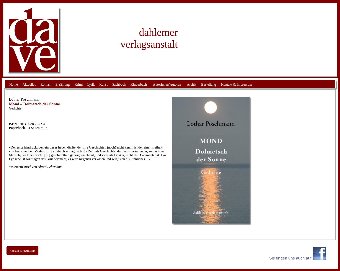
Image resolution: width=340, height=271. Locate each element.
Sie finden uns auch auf (290, 258)
